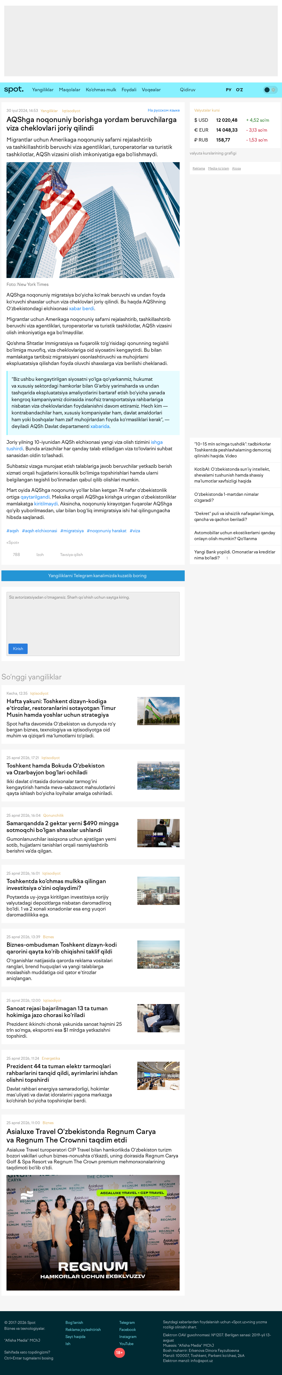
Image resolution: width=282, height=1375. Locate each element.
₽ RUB (201, 140)
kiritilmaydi (46, 504)
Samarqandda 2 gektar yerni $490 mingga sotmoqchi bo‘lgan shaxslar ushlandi (62, 826)
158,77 (223, 140)
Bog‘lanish (74, 1322)
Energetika (51, 1058)
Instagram (125, 1337)
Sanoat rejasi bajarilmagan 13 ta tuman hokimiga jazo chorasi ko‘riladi (57, 1011)
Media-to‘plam (218, 168)
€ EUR (201, 130)
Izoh (37, 554)
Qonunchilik (53, 815)
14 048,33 (227, 130)
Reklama (199, 168)
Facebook (125, 1330)
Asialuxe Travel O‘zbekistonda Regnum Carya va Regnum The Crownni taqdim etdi (81, 1135)
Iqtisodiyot (39, 693)
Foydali (129, 89)
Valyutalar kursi (207, 110)
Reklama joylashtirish (83, 1330)
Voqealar (151, 89)
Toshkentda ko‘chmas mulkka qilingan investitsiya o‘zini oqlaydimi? (56, 884)
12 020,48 (226, 120)
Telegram (124, 1322)
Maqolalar (69, 89)
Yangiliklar (43, 89)
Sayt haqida (75, 1337)
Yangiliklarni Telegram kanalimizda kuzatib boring (93, 576)
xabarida (100, 426)
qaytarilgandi (35, 497)
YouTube (123, 1344)
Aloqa (236, 168)
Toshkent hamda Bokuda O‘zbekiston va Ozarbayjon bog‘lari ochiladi (55, 769)
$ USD (201, 120)
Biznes (48, 937)
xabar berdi (81, 308)
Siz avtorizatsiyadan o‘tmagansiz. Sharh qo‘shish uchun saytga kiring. (93, 616)
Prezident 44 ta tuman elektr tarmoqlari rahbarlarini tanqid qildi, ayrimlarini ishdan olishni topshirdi (62, 1073)
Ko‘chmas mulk (101, 89)
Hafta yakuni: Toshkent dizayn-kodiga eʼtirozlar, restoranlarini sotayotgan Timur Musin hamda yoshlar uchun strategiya (61, 708)
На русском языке (164, 110)
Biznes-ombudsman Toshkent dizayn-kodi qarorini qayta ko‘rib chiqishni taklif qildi (61, 948)
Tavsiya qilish (68, 554)
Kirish (18, 648)
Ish (67, 1344)
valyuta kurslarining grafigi (215, 153)
